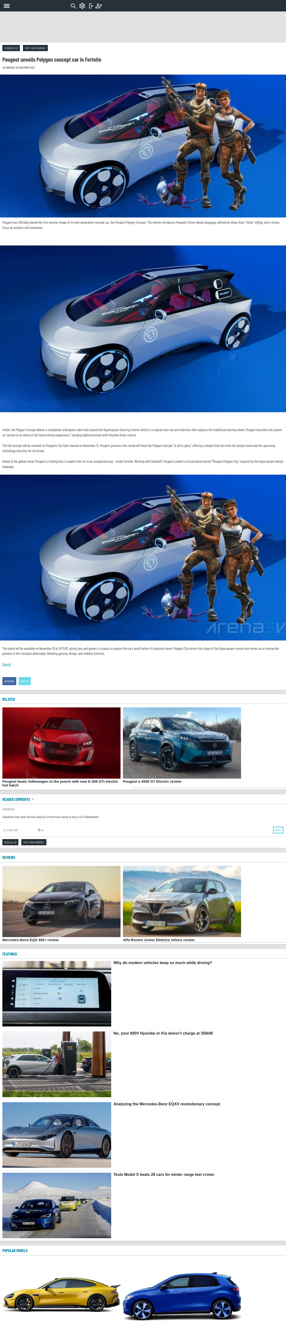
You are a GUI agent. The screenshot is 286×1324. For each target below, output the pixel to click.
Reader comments (18, 799)
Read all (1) (10, 842)
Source (6, 664)
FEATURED (9, 953)
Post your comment (35, 48)
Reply (278, 830)
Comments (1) (11, 48)
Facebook (9, 681)
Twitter (25, 681)
